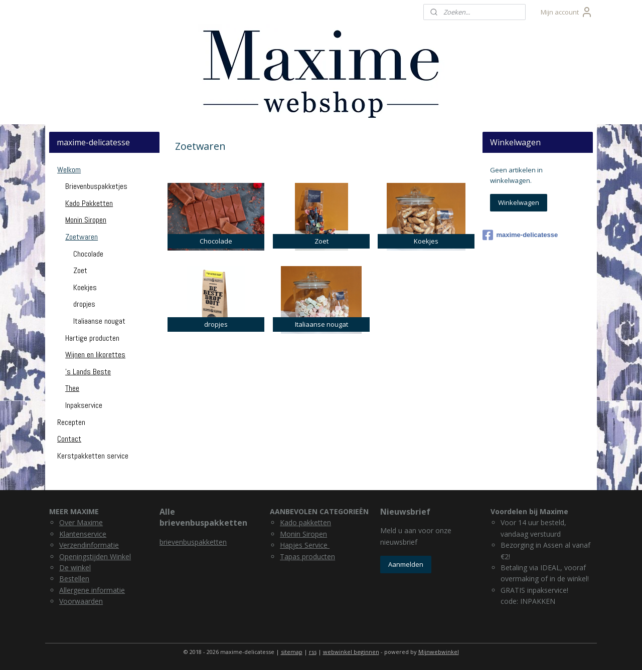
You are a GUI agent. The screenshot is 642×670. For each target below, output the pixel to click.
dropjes (84, 304)
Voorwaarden (81, 601)
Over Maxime (81, 522)
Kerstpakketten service (92, 456)
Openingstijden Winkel (95, 556)
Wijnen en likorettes (95, 354)
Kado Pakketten (89, 203)
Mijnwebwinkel (438, 651)
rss (312, 651)
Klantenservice (82, 534)
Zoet (80, 270)
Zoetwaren (81, 237)
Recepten (71, 422)
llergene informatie (94, 590)
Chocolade (88, 254)
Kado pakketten (305, 522)
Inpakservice (83, 405)
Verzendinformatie (89, 545)
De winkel (75, 567)
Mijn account (567, 12)
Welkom (69, 169)
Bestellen (74, 578)
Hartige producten (92, 338)
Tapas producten (307, 556)
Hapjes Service (305, 545)
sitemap (291, 651)
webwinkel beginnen (351, 651)
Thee (72, 388)
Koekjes (85, 287)
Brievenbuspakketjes (96, 186)
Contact (69, 438)
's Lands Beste (88, 371)
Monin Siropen (85, 219)
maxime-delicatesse (520, 235)
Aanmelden (405, 564)
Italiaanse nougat (99, 321)
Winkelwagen (518, 202)
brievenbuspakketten (193, 542)
